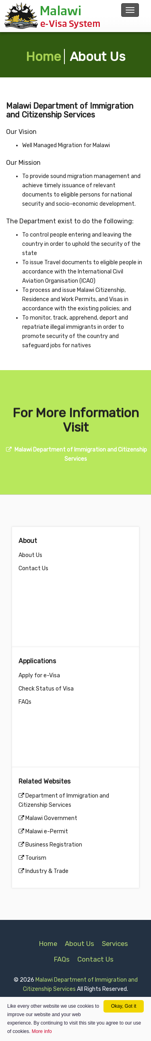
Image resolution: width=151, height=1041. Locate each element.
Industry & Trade (46, 871)
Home (43, 56)
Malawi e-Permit (46, 831)
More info (42, 1031)
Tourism (35, 858)
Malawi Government (51, 818)
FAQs (25, 702)
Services (115, 944)
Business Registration (53, 844)
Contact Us (33, 568)
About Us (30, 555)
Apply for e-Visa (39, 675)
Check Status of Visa (46, 688)
